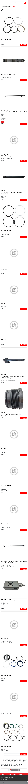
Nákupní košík (24, 44)
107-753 (3, 638)
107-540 (3, 191)
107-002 (3, 74)
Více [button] (2, 121)
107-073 (3, 711)
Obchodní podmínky (4, 779)
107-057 (3, 485)
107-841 (3, 523)
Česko (7, 777)
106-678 (3, 599)
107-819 (3, 413)
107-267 (3, 39)
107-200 (3, 230)
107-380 (3, 560)
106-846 (3, 339)
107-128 (3, 374)
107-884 (3, 448)
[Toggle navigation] (9, 3)
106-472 (3, 746)
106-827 (3, 675)
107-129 (3, 110)
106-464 (3, 154)
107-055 (3, 267)
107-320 (3, 304)
